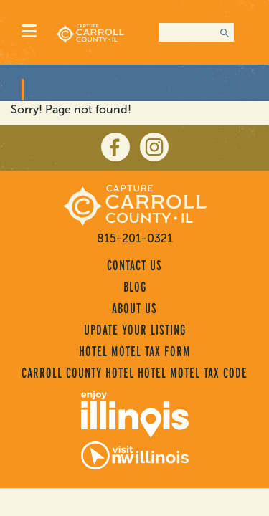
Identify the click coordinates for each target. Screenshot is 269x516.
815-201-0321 (135, 238)
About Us (134, 308)
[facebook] (115, 147)
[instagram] (154, 147)
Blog (134, 287)
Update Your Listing (135, 330)
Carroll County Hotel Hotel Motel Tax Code (134, 373)
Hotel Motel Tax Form (135, 351)
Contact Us (134, 265)
